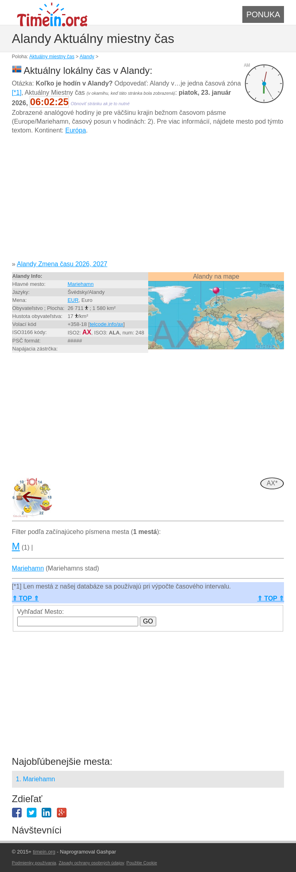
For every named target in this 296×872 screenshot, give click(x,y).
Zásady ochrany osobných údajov (91, 862)
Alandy (87, 56)
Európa (75, 130)
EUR (73, 300)
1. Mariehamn (35, 779)
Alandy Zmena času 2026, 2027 (62, 264)
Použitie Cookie (142, 862)
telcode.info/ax (106, 324)
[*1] (17, 92)
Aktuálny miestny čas (52, 56)
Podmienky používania (34, 862)
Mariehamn (81, 284)
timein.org (44, 852)
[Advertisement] (148, 200)
